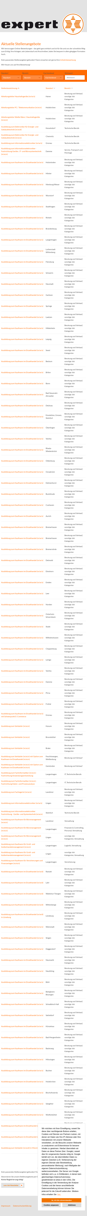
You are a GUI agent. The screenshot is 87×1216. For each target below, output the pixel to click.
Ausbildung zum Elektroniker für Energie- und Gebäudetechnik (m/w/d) (19, 128)
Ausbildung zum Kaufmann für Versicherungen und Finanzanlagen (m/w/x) (22, 861)
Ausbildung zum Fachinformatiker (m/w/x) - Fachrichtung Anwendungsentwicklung (19, 774)
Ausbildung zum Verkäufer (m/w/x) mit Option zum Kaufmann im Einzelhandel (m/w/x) (22, 757)
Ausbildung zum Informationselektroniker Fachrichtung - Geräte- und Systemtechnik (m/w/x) (22, 812)
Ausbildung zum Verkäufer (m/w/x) (15, 726)
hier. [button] (59, 1194)
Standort (4, 73)
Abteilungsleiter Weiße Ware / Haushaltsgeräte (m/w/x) (20, 118)
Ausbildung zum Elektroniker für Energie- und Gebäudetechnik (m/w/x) (19, 136)
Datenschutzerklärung (22, 1206)
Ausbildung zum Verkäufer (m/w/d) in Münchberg (21, 1148)
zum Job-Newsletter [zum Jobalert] (11, 1185)
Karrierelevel (48, 73)
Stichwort (69, 73)
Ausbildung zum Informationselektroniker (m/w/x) (21, 143)
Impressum (5, 1206)
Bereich (25, 73)
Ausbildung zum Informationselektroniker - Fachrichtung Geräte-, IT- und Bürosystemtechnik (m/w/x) (21, 151)
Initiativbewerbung (68, 60)
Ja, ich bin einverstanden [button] (61, 1200)
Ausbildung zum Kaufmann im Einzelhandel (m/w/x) (22, 162)
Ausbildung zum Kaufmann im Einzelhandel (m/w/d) (22, 871)
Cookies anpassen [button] (51, 1205)
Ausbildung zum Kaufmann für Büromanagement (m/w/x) (21, 820)
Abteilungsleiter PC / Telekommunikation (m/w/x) (21, 107)
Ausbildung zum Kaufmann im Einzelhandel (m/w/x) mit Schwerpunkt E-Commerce (22, 715)
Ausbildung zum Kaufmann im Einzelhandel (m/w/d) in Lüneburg (22, 915)
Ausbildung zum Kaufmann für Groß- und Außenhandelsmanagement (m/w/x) (18, 845)
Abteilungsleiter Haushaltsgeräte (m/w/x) (18, 96)
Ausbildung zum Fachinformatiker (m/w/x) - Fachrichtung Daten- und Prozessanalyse (19, 782)
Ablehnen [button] (72, 1205)
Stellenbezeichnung (10, 88)
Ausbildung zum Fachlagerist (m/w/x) (16, 792)
